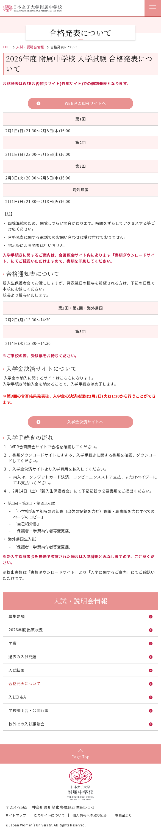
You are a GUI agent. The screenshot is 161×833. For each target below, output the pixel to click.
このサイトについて (49, 815)
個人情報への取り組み (90, 815)
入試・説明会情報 (30, 46)
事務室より (123, 815)
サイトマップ (15, 815)
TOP (6, 46)
